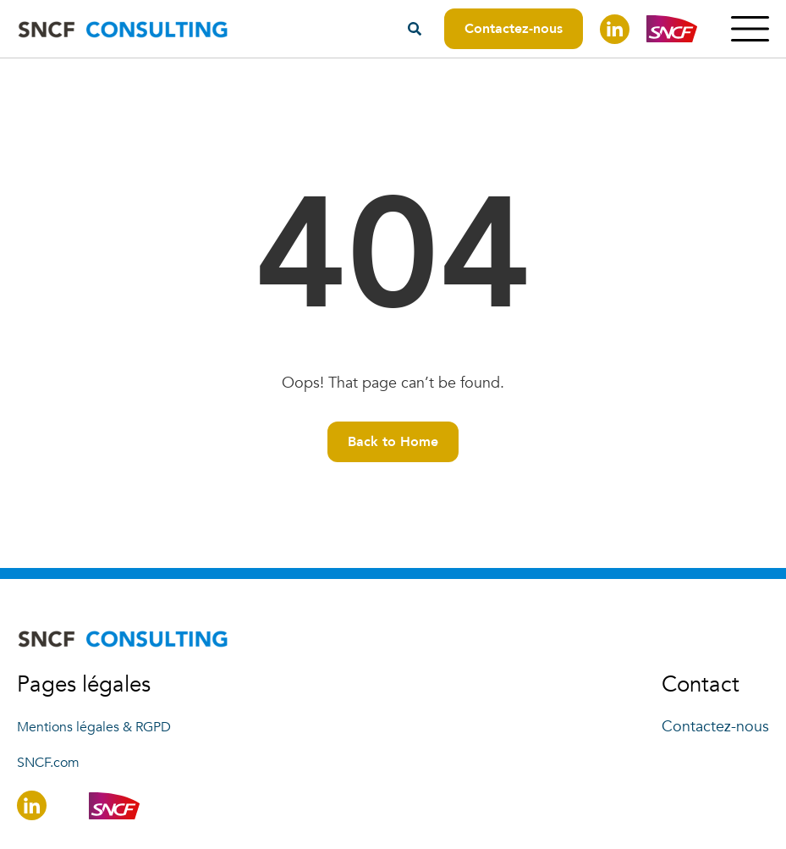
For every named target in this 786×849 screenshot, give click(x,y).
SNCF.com (48, 762)
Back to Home (393, 442)
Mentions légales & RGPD (94, 727)
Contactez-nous (513, 28)
